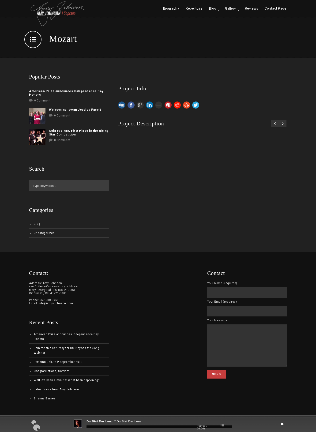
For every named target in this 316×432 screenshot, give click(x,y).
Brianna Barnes (45, 398)
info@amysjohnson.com (56, 303)
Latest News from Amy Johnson (56, 389)
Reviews (251, 8)
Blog (212, 8)
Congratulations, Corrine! (51, 371)
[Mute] (255, 425)
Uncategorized (44, 233)
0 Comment (42, 100)
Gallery (230, 8)
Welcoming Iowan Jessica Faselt (75, 109)
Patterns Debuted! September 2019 (58, 362)
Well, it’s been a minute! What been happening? (66, 380)
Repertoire (194, 8)
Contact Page (275, 8)
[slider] (159, 426)
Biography (171, 8)
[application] (158, 424)
